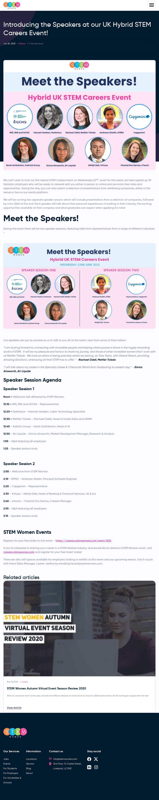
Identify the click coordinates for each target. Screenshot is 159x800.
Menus (151, 5)
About (29, 773)
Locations (31, 759)
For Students (10, 768)
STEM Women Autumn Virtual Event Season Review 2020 (46, 688)
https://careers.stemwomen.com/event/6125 (83, 540)
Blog (28, 768)
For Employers (10, 773)
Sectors (30, 763)
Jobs (6, 759)
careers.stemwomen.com (18, 552)
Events (22, 43)
